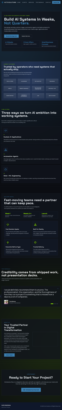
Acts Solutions (6, 405)
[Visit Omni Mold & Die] (52, 88)
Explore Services (26, 36)
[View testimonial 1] (52, 303)
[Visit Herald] (10, 88)
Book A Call (56, 2)
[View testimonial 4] (57, 303)
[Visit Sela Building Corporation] (38, 88)
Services (31, 2)
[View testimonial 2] (54, 303)
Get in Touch (9, 355)
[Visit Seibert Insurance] (24, 88)
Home (18, 2)
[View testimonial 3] (55, 303)
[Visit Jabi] (38, 95)
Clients (24, 2)
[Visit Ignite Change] (52, 95)
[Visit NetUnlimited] (38, 81)
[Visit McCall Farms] (10, 81)
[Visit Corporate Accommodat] (24, 95)
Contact (48, 2)
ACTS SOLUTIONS (9, 2)
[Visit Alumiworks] (24, 81)
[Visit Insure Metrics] (10, 95)
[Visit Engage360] (52, 81)
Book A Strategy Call (11, 36)
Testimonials (40, 2)
